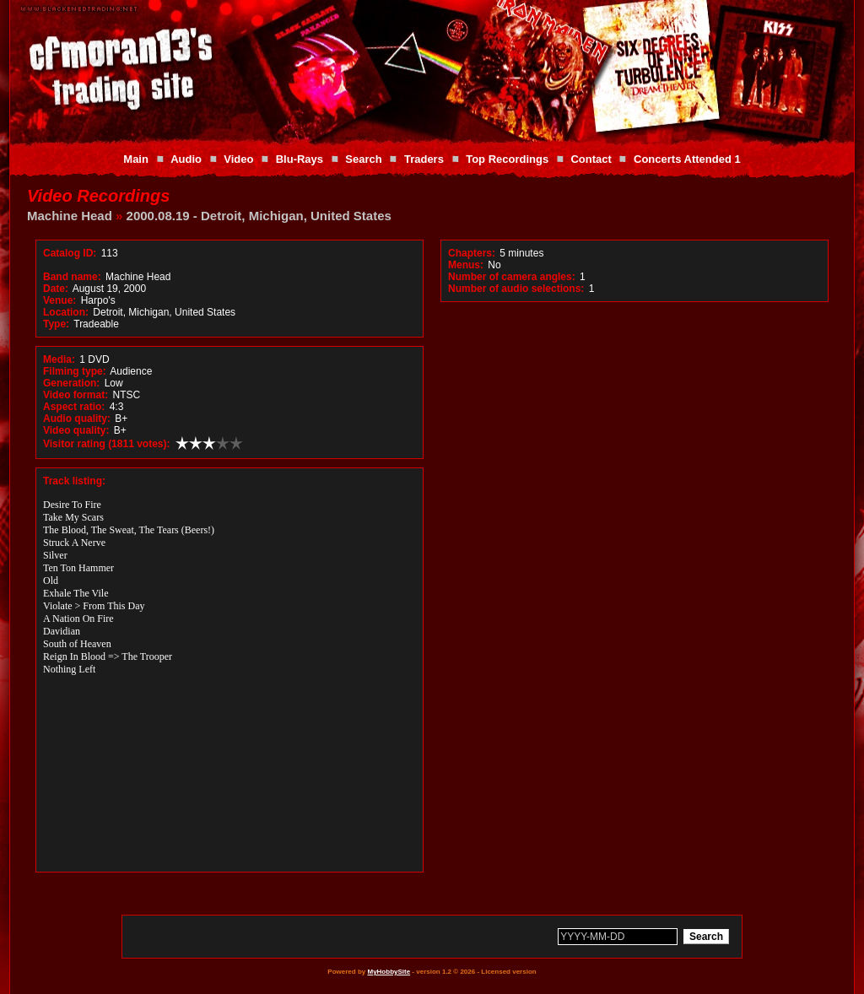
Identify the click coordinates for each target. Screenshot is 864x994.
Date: (55, 288)
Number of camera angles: (511, 277)
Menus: (465, 265)
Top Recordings (507, 159)
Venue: (59, 300)
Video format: (75, 395)
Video (238, 159)
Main (135, 159)
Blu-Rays (299, 159)
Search (363, 159)
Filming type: (74, 371)
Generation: (71, 383)
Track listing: (74, 481)
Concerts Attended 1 (687, 159)
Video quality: (76, 430)
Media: (59, 359)
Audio (186, 159)
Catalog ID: (69, 253)
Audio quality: (77, 418)
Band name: (72, 277)
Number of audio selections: (516, 288)
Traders (424, 159)
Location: (66, 312)
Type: (56, 324)
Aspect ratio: (74, 407)
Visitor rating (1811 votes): (106, 444)
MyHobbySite (388, 971)
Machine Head (69, 215)
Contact (590, 159)
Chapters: (471, 253)
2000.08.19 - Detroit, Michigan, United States (259, 215)
